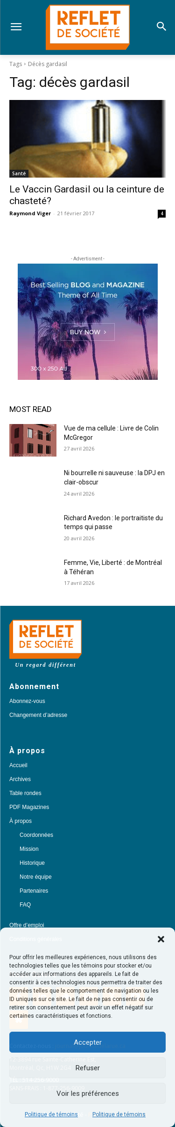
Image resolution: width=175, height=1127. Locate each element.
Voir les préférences (87, 1093)
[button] (161, 939)
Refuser (88, 1068)
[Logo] (87, 27)
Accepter (88, 1042)
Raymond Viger (30, 213)
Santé (19, 173)
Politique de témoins (51, 1114)
